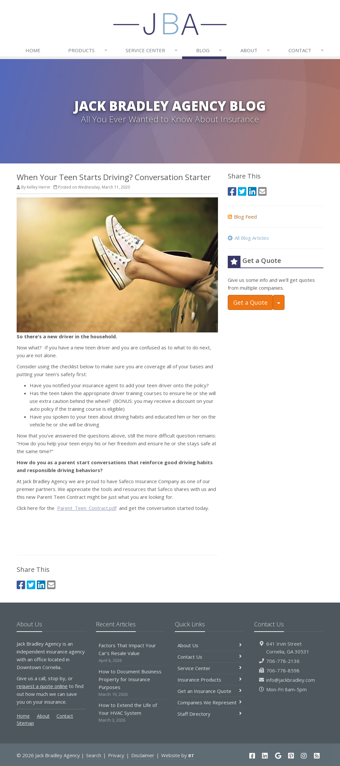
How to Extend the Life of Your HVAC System (131, 713)
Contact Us (210, 656)
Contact (306, 50)
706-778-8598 (283, 670)
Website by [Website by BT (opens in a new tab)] (177, 755)
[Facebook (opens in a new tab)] (21, 584)
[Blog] (317, 755)
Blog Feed (242, 216)
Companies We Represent (210, 702)
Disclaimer (142, 755)
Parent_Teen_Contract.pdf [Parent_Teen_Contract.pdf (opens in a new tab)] (86, 508)
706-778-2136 (283, 661)
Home (32, 50)
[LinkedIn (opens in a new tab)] (41, 584)
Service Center (152, 50)
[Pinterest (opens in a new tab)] (291, 755)
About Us (210, 645)
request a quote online (42, 686)
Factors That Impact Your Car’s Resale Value (131, 653)
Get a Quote (250, 302)
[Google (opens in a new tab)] (278, 755)
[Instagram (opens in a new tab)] (304, 755)
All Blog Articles (248, 238)
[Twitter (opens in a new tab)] (31, 584)
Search (93, 755)
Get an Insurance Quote (210, 691)
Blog (209, 50)
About (255, 50)
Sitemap (25, 723)
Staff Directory (210, 714)
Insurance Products (210, 679)
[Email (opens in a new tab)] (51, 584)
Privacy (116, 755)
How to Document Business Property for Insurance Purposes (131, 683)
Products (88, 50)
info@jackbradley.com (290, 680)
